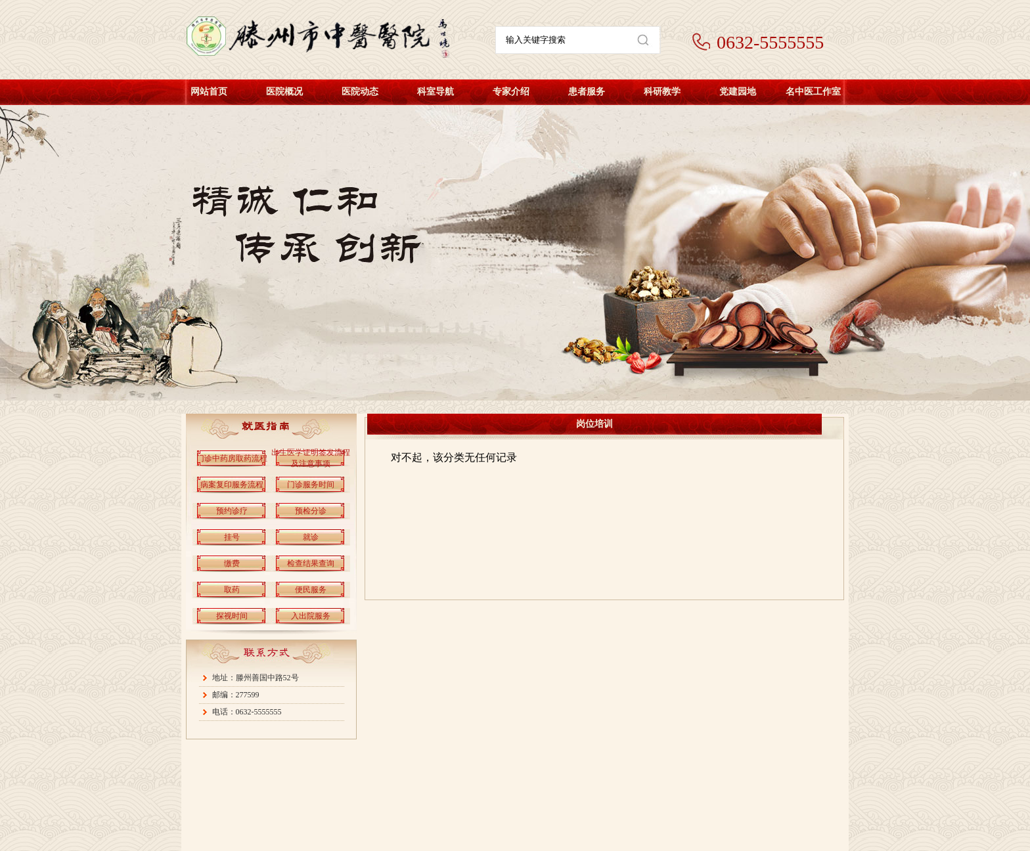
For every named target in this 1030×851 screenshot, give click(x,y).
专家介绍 (511, 92)
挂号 (232, 537)
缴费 (232, 563)
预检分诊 (310, 510)
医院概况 (284, 92)
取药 (232, 589)
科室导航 (435, 92)
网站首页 (208, 92)
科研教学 (662, 92)
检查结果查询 (310, 563)
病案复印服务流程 (231, 484)
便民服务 (310, 589)
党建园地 (737, 92)
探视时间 (232, 616)
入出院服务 (310, 616)
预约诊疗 (232, 510)
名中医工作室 (813, 92)
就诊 (311, 537)
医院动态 (360, 92)
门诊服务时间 (310, 484)
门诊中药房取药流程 (231, 458)
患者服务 (586, 92)
